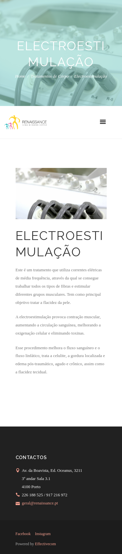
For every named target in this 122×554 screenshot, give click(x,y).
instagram (43, 534)
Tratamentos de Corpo (50, 76)
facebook (23, 534)
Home (20, 76)
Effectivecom (45, 544)
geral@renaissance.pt (40, 503)
